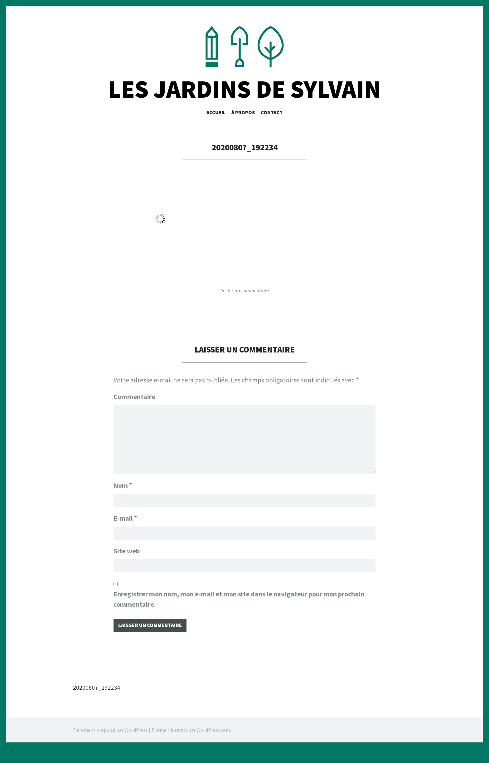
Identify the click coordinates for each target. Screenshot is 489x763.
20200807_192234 (99, 701)
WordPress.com (213, 744)
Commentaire (134, 408)
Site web (127, 562)
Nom (123, 494)
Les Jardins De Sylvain (244, 100)
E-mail (125, 528)
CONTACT (272, 124)
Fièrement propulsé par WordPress (110, 744)
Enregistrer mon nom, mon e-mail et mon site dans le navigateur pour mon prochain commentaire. (239, 612)
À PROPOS (243, 124)
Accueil (215, 124)
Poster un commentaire (244, 302)
